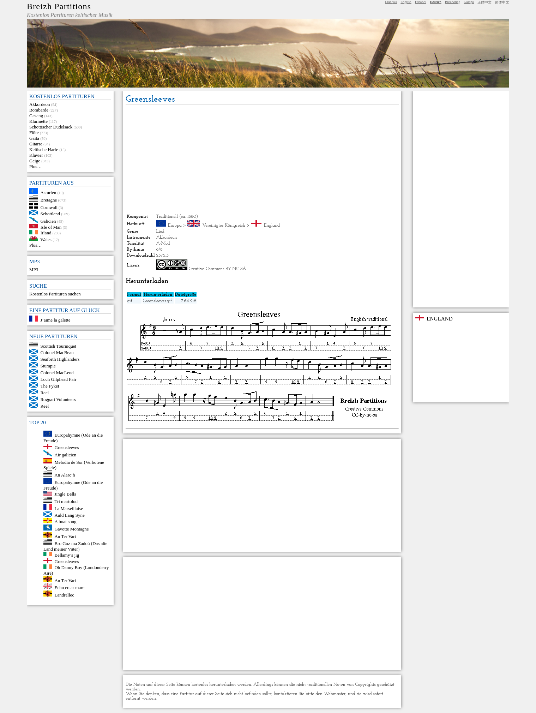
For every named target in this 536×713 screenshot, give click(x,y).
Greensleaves (66, 561)
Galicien (48, 221)
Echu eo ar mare (69, 587)
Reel (44, 392)
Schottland (50, 213)
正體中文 (484, 2)
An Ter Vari (65, 536)
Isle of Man (50, 226)
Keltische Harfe (43, 149)
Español (420, 2)
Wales (45, 239)
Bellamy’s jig (66, 554)
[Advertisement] (262, 159)
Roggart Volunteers (58, 399)
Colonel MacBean (56, 352)
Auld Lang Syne (69, 515)
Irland (45, 232)
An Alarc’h (64, 475)
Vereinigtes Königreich (224, 225)
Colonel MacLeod (56, 372)
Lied (160, 231)
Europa (175, 225)
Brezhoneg (452, 2)
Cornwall (48, 207)
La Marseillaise (68, 508)
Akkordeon (39, 104)
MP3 (33, 269)
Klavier (36, 155)
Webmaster (335, 693)
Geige (34, 160)
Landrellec (64, 595)
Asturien (48, 192)
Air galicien (65, 454)
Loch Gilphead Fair (58, 379)
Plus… (35, 166)
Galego (469, 2)
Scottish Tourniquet (58, 345)
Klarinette (38, 121)
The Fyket (49, 386)
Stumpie (47, 366)
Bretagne (48, 200)
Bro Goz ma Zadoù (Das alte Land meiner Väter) (75, 546)
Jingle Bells (65, 494)
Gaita (34, 138)
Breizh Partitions (59, 6)
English (406, 2)
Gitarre (35, 143)
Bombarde (38, 110)
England (272, 225)
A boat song (65, 521)
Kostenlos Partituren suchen (55, 293)
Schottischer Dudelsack (50, 127)
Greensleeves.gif (157, 301)
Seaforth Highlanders (59, 359)
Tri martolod (66, 501)
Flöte (34, 132)
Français (391, 2)
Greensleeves (66, 447)
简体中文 (502, 2)
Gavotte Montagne (71, 529)
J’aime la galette (55, 320)
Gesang (36, 115)
